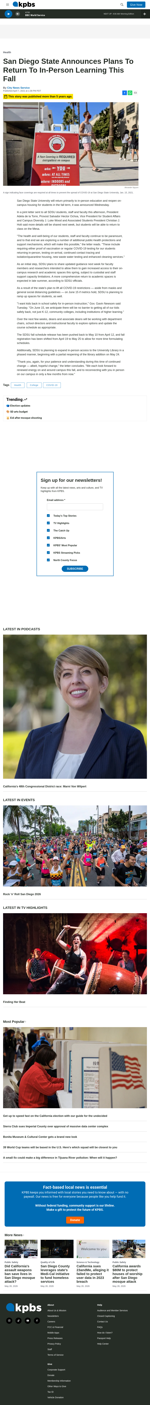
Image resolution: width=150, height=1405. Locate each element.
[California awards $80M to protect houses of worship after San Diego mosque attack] (128, 1249)
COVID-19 (52, 385)
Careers (51, 1321)
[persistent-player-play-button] (8, 15)
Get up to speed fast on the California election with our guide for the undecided (55, 1115)
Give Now (136, 4)
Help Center (103, 1344)
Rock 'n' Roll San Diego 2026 (22, 894)
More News (15, 1235)
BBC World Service (35, 16)
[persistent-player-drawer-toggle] (145, 15)
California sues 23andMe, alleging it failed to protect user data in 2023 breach (93, 1274)
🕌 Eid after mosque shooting (24, 417)
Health (7, 52)
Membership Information (59, 1381)
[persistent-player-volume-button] (17, 15)
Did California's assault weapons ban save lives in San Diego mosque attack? (20, 1274)
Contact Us (102, 1321)
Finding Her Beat (14, 1002)
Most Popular (15, 1022)
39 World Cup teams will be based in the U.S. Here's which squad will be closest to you (60, 1147)
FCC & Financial (55, 1327)
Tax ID (51, 1392)
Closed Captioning (106, 1316)
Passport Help (104, 1338)
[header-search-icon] (122, 4)
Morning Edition (127, 15)
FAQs (100, 1327)
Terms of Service (56, 1355)
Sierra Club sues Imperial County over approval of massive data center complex (55, 1126)
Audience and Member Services (112, 1310)
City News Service (18, 87)
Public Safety (11, 1262)
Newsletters (53, 1316)
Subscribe (75, 568)
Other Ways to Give (57, 1386)
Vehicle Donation (56, 1397)
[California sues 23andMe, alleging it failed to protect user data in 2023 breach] (93, 1249)
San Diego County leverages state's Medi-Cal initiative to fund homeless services (55, 1274)
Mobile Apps (53, 1332)
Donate (75, 1220)
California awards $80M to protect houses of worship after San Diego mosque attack (127, 1274)
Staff (50, 1349)
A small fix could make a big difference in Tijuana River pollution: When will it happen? (60, 1157)
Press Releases (55, 1338)
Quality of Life (48, 1262)
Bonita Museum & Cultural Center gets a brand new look (40, 1136)
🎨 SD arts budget (17, 411)
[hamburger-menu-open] (7, 5)
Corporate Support (56, 1369)
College (34, 385)
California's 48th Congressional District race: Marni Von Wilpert (44, 786)
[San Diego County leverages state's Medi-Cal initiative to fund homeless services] (57, 1249)
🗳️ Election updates (18, 405)
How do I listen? (105, 1332)
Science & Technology (88, 1262)
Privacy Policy (54, 1344)
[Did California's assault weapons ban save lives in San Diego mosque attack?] (21, 1249)
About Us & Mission (57, 1310)
